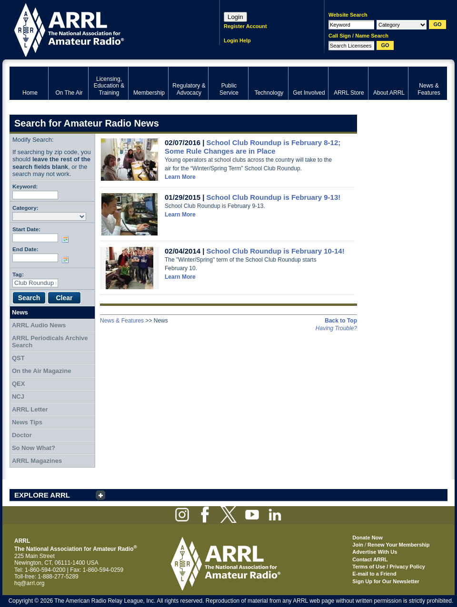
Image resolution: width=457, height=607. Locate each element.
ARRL (102, 29)
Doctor (22, 435)
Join (357, 545)
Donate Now (367, 537)
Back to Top (341, 320)
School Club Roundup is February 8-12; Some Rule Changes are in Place (252, 146)
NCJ (18, 396)
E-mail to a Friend (374, 574)
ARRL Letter (30, 409)
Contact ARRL (369, 559)
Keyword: (25, 186)
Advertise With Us (374, 552)
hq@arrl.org (29, 583)
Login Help (237, 40)
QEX (18, 383)
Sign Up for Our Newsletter (385, 581)
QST (18, 358)
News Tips (27, 422)
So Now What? (33, 447)
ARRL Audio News (39, 325)
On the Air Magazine (41, 370)
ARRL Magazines (37, 460)
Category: (25, 208)
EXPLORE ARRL (42, 495)
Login (235, 16)
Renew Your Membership (398, 545)
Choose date (67, 239)
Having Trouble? (336, 328)
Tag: (18, 274)
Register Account (245, 26)
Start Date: (26, 229)
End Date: (25, 249)
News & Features (122, 320)
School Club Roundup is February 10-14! (276, 251)
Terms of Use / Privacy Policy (388, 566)
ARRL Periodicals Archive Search (50, 341)
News (20, 312)
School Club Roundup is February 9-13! (274, 197)
